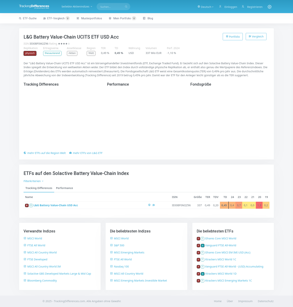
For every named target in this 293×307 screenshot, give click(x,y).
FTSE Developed (35, 259)
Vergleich (256, 36)
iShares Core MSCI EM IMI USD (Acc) (227, 252)
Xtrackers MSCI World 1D (221, 273)
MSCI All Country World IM (42, 266)
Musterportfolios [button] (89, 18)
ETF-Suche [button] (28, 18)
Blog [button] (148, 18)
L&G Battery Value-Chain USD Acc (55, 205)
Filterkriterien (34, 181)
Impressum (245, 301)
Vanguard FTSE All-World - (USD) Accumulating (234, 266)
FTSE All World (34, 245)
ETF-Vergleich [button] (56, 18)
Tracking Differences (38, 188)
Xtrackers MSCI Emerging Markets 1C (228, 280)
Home (218, 301)
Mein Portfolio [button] (122, 18)
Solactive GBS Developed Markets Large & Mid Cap (57, 273)
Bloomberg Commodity (40, 280)
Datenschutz (266, 301)
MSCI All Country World (40, 252)
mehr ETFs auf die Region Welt (45, 153)
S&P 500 (117, 245)
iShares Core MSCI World (220, 238)
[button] (206, 6)
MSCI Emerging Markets (127, 252)
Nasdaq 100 (119, 266)
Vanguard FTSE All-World (220, 245)
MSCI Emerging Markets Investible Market (138, 280)
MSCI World (33, 238)
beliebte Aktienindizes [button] (77, 6)
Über (230, 301)
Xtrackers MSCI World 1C (220, 259)
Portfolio (233, 36)
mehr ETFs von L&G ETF (86, 153)
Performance (64, 188)
